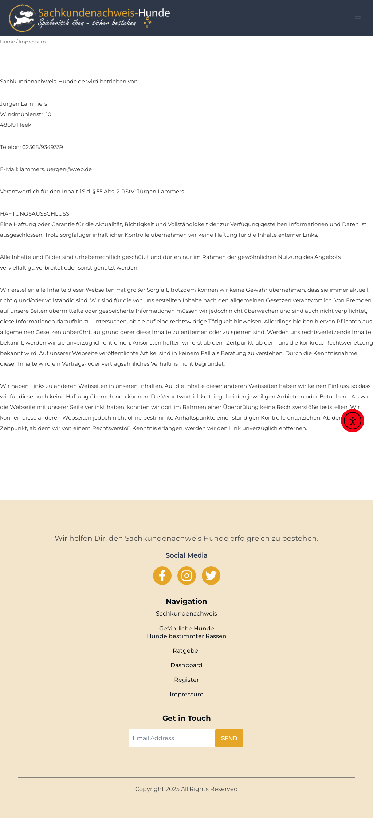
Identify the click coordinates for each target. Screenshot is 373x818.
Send (229, 738)
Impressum (187, 694)
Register (186, 679)
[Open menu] (357, 18)
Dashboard (186, 665)
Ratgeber (186, 650)
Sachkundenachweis (186, 613)
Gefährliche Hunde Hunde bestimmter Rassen (187, 632)
